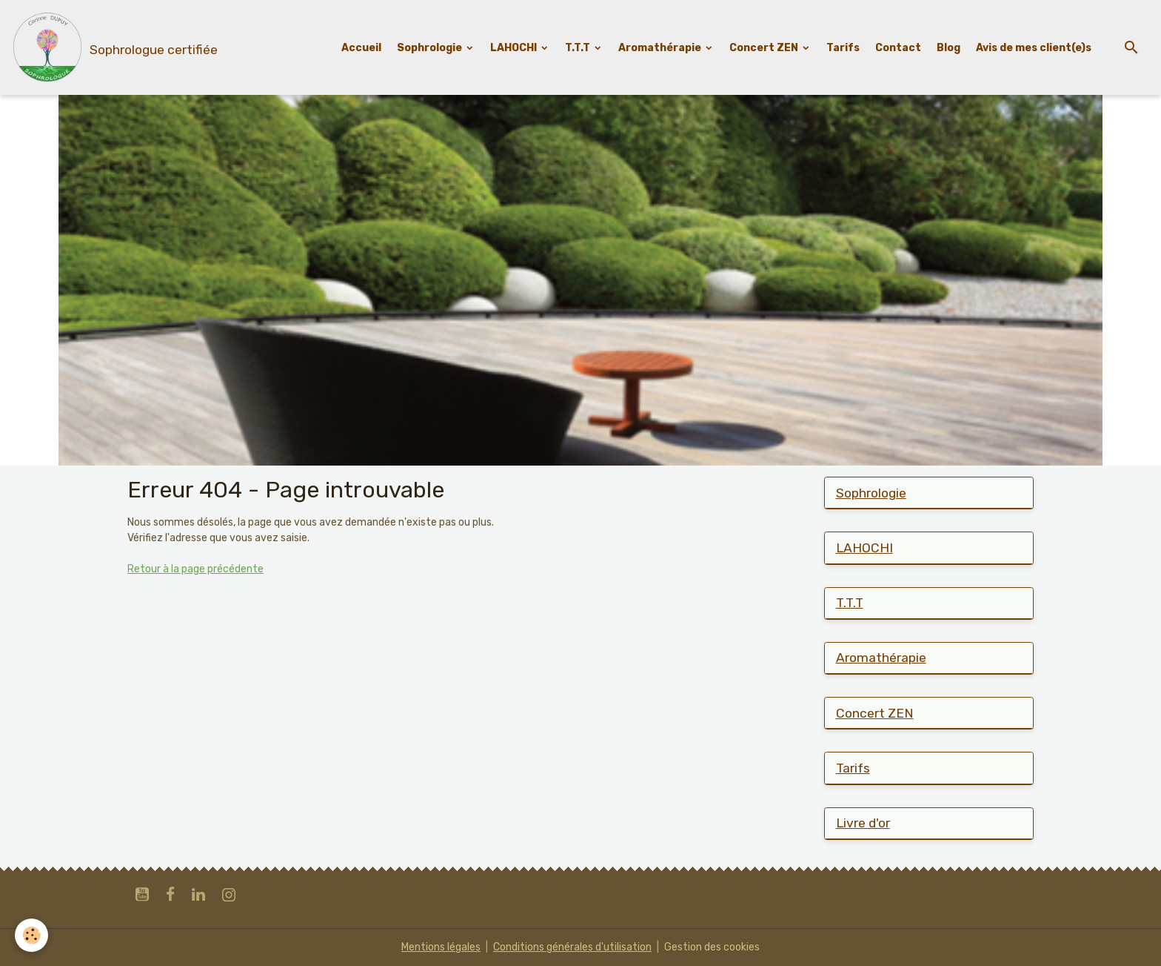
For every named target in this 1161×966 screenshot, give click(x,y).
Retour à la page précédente (195, 569)
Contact (898, 48)
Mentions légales (441, 947)
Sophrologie (430, 48)
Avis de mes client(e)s (1033, 48)
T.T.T (578, 48)
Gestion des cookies (712, 947)
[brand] (114, 47)
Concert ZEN (764, 48)
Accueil (361, 48)
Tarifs (843, 48)
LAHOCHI (514, 48)
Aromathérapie (660, 48)
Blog (948, 48)
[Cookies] (31, 935)
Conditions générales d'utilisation (572, 947)
